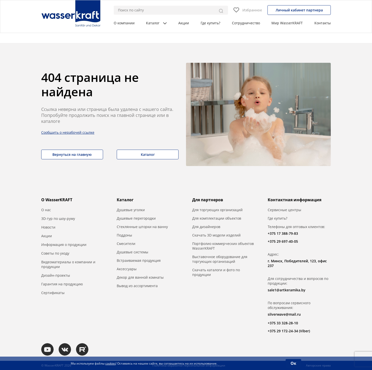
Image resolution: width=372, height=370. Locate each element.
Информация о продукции (63, 244)
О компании (124, 23)
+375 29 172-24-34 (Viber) (289, 331)
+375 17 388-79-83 (283, 233)
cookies (110, 363)
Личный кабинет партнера (299, 10)
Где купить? (210, 23)
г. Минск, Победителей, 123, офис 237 (297, 263)
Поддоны (124, 235)
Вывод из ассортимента (137, 285)
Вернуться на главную (72, 154)
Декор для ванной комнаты (140, 277)
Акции (183, 23)
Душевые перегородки (136, 218)
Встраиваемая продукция (139, 260)
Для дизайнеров (206, 226)
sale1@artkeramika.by (286, 290)
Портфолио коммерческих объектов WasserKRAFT (223, 246)
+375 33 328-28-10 (283, 323)
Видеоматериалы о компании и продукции (68, 264)
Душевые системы (132, 252)
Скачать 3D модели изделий (216, 235)
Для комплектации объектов (216, 218)
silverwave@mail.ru (284, 314)
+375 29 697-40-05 (283, 241)
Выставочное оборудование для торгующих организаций (219, 259)
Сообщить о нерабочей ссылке (67, 132)
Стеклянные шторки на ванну (142, 226)
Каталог (156, 23)
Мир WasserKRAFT (287, 23)
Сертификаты (53, 292)
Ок (293, 363)
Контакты (322, 23)
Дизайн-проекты (55, 275)
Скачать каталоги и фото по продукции (216, 272)
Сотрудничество (246, 23)
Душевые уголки (131, 209)
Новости (48, 227)
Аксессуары (127, 269)
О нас (46, 209)
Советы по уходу (55, 253)
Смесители (126, 243)
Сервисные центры (284, 209)
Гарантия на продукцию (62, 284)
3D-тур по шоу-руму (58, 218)
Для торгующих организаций (217, 209)
